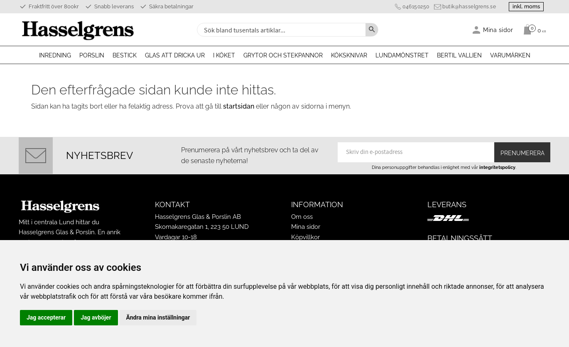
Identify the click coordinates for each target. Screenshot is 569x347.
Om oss (302, 217)
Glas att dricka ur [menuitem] (175, 55)
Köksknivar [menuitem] (349, 55)
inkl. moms (526, 6)
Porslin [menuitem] (91, 55)
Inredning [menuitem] (55, 55)
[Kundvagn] (532, 29)
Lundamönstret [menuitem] (402, 55)
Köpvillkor (305, 237)
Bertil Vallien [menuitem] (459, 55)
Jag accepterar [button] (46, 317)
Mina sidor (305, 227)
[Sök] (371, 29)
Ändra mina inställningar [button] (158, 317)
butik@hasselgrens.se (469, 7)
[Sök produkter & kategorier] (280, 29)
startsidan (238, 106)
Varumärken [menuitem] (510, 55)
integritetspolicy (497, 167)
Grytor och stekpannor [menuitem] (283, 55)
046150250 (415, 7)
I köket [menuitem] (224, 55)
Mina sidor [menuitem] (498, 29)
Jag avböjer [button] (96, 317)
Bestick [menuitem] (125, 55)
